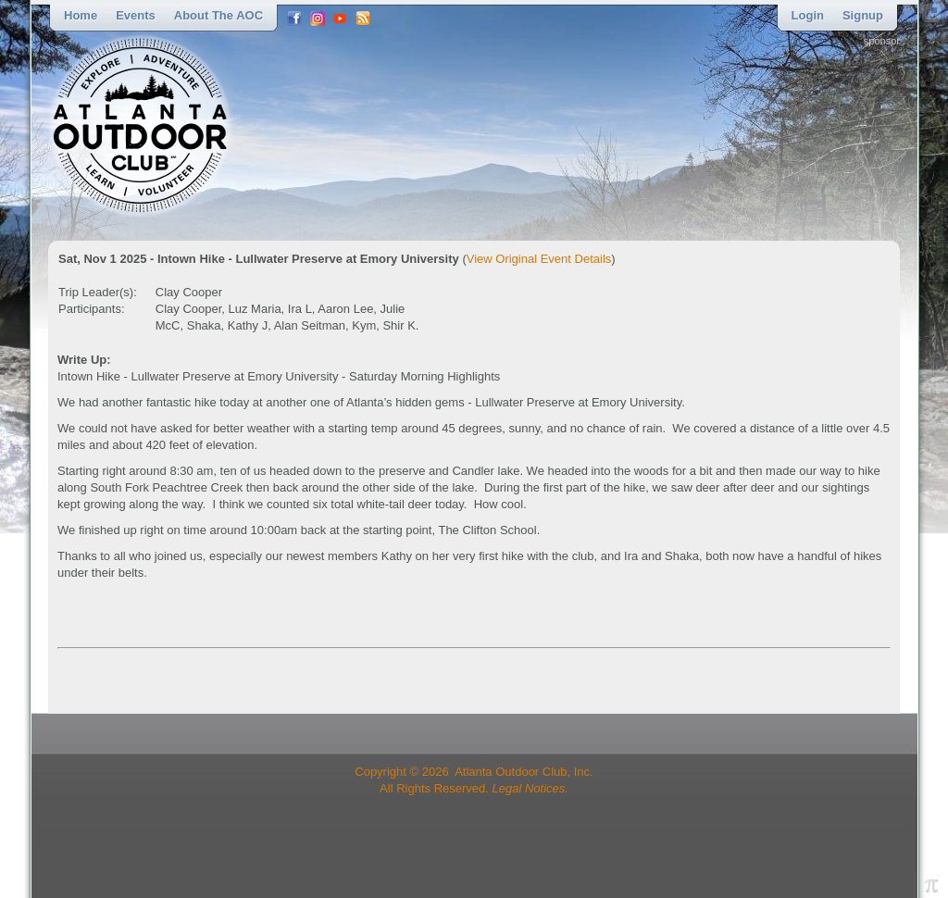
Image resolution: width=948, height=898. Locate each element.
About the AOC (218, 15)
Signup (862, 15)
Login (808, 15)
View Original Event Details (539, 259)
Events (136, 15)
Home (80, 15)
